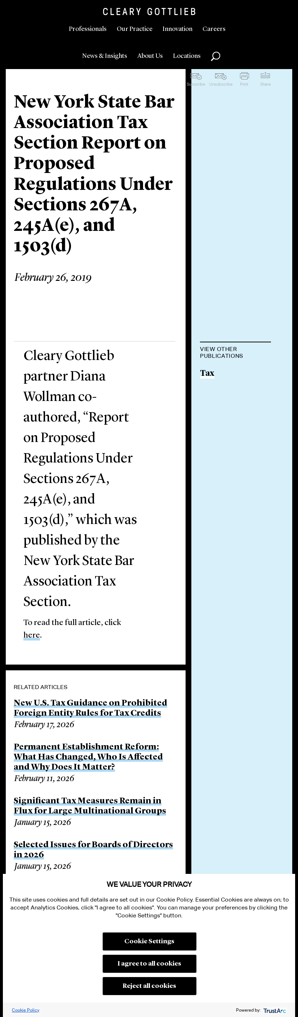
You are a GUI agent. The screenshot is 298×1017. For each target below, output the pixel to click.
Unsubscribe (220, 84)
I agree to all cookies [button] (149, 964)
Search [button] (215, 56)
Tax (207, 374)
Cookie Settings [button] (149, 941)
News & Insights (104, 56)
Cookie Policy (25, 1010)
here (31, 635)
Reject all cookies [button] (149, 986)
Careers (214, 29)
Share (265, 84)
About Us (150, 56)
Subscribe (196, 84)
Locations (187, 56)
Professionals (88, 29)
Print (244, 84)
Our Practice (134, 29)
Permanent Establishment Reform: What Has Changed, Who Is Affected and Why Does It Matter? (88, 757)
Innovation (177, 29)
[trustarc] (274, 1010)
